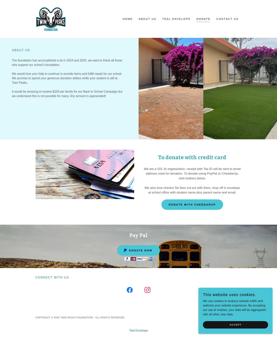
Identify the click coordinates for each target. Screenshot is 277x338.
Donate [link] (203, 18)
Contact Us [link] (227, 18)
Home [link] (128, 18)
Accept (236, 324)
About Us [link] (147, 18)
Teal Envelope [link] (176, 18)
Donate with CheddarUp (192, 204)
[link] (51, 18)
